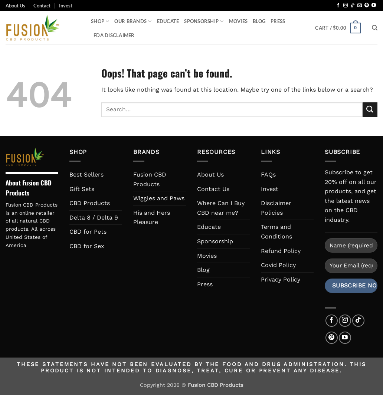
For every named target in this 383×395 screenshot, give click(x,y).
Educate (168, 21)
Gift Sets (81, 188)
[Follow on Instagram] (345, 5)
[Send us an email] (359, 5)
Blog (259, 21)
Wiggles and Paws (158, 198)
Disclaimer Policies (276, 208)
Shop (100, 21)
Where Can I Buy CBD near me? (221, 208)
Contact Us (213, 188)
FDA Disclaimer (114, 35)
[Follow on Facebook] (338, 5)
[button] (337, 28)
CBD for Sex (86, 246)
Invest (65, 6)
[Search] (374, 28)
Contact (41, 6)
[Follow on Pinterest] (366, 5)
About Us (15, 6)
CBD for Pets (88, 231)
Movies (238, 21)
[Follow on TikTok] (352, 5)
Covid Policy (278, 265)
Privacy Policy (280, 279)
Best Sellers (86, 174)
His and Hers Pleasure (151, 217)
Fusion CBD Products (149, 179)
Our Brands (132, 21)
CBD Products (89, 203)
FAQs (268, 174)
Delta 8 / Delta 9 (93, 217)
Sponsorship (203, 21)
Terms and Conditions (276, 231)
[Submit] (370, 109)
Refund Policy (281, 250)
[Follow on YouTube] (373, 5)
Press (278, 21)
